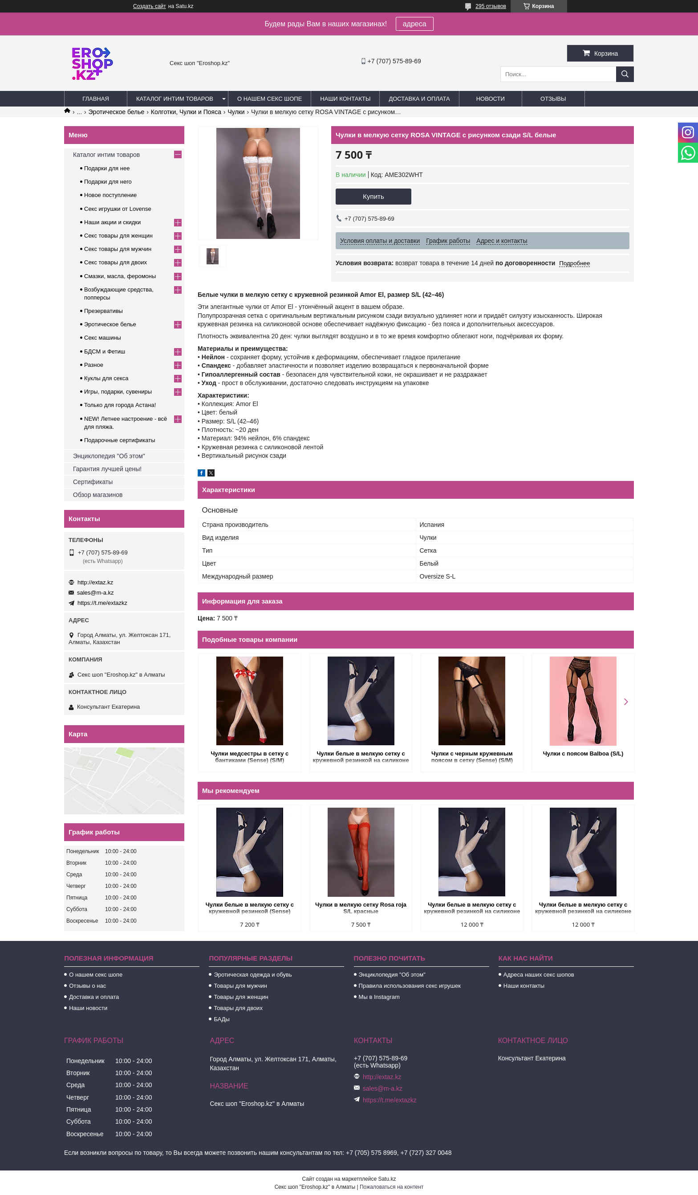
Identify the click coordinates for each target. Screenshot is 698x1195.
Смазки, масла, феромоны (120, 276)
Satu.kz (387, 1179)
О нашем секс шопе (269, 98)
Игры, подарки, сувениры (118, 391)
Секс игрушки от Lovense (117, 208)
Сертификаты (93, 481)
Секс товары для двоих (115, 262)
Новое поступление (110, 195)
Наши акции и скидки (112, 222)
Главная (95, 98)
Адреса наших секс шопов (538, 974)
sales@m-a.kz (95, 592)
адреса (414, 24)
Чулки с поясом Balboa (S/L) (582, 753)
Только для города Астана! (120, 405)
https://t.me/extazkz (102, 603)
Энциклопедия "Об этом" (109, 456)
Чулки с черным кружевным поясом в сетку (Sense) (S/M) (471, 757)
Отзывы (553, 98)
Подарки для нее (107, 168)
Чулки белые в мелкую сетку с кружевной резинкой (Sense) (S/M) (249, 908)
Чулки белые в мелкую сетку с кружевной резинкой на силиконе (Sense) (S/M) (360, 757)
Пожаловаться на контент (391, 1187)
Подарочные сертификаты (119, 440)
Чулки (235, 111)
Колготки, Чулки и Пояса (186, 111)
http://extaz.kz (95, 582)
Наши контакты (345, 98)
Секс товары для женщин (118, 235)
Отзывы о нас (87, 985)
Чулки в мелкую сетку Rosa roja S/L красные (360, 908)
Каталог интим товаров (174, 98)
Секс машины (102, 337)
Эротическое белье (117, 111)
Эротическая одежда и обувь (253, 974)
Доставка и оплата (419, 98)
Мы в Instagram (379, 997)
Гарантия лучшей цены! (107, 468)
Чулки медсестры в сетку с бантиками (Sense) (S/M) (249, 757)
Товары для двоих (238, 1008)
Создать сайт (149, 6)
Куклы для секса (106, 378)
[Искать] (625, 74)
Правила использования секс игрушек (410, 985)
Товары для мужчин (240, 985)
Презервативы (103, 311)
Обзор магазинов (97, 494)
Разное (93, 364)
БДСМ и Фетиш (104, 351)
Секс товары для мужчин (117, 249)
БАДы (222, 1019)
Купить (373, 196)
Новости (490, 98)
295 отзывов (490, 6)
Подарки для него (108, 181)
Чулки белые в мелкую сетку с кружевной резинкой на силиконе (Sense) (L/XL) (582, 908)
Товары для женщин (241, 997)
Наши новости (88, 1008)
